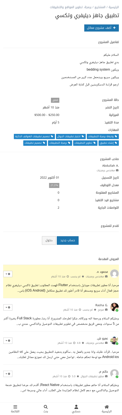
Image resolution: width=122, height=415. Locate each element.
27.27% (54, 185)
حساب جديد (67, 240)
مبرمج (101, 309)
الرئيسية (114, 7)
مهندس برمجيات (106, 170)
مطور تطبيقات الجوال (92, 376)
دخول (48, 240)
